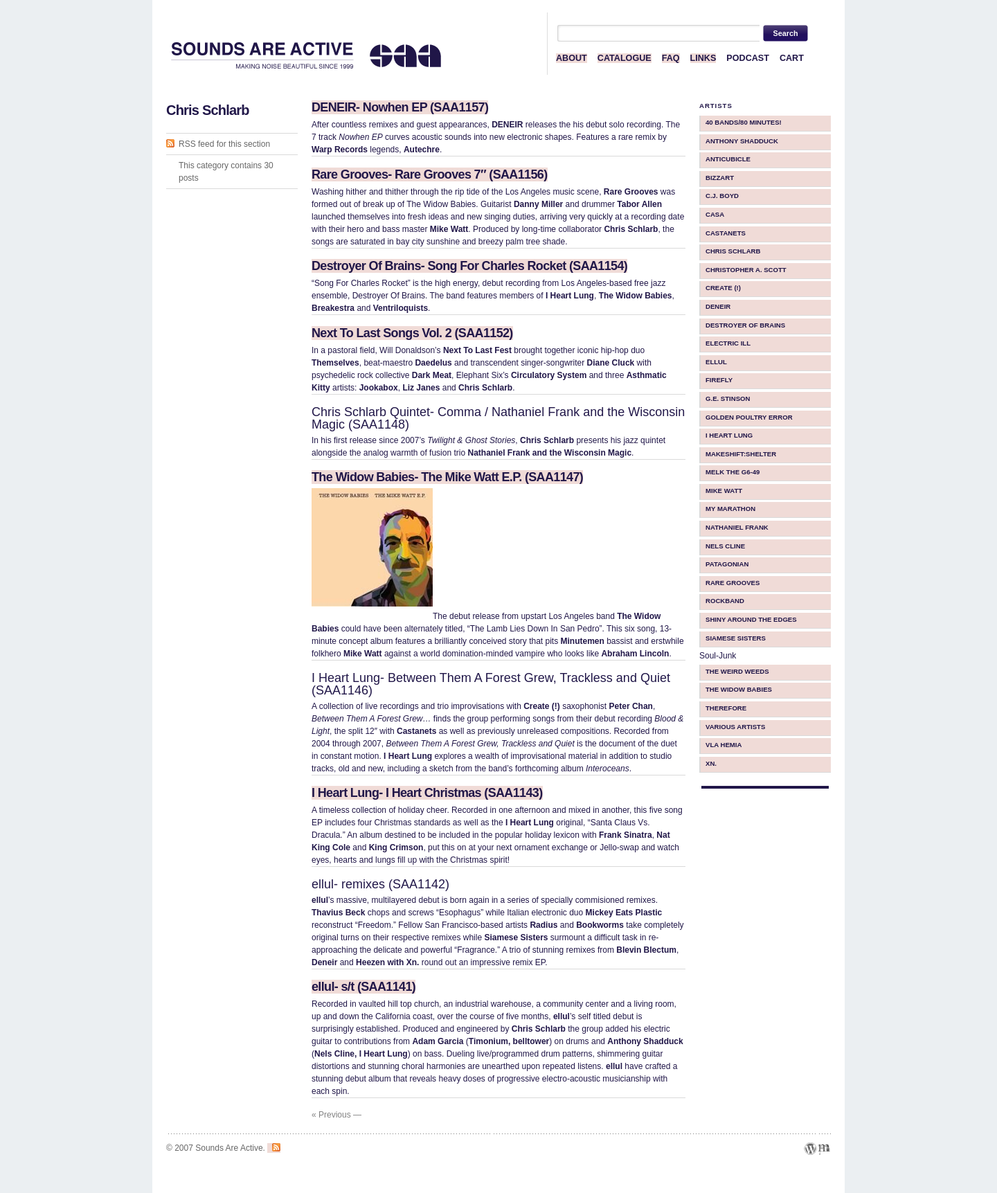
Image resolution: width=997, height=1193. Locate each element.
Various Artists (735, 726)
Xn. (711, 763)
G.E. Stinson (728, 398)
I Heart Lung (729, 435)
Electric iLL (728, 343)
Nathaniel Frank (737, 527)
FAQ (671, 58)
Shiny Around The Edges (751, 619)
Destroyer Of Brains (745, 325)
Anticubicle (728, 159)
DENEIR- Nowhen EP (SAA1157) (400, 107)
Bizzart (720, 177)
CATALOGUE (625, 58)
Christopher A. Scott (746, 269)
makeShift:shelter (741, 454)
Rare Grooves (733, 582)
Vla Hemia (724, 744)
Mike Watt (724, 490)
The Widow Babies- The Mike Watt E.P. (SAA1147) (447, 477)
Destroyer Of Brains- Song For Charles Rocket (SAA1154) (469, 266)
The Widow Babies (739, 689)
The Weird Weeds (737, 671)
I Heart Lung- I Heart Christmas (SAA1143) (427, 793)
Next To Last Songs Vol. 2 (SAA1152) (412, 333)
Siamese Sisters (736, 638)
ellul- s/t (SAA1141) (363, 987)
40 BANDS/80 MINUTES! (744, 122)
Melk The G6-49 (733, 472)
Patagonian (727, 564)
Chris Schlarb (733, 251)
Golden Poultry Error (749, 417)
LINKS (703, 58)
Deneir (718, 306)
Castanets (726, 233)
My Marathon (730, 508)
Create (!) (723, 287)
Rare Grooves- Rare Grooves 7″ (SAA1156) (430, 174)
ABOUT (571, 58)
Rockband (725, 600)
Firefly (719, 380)
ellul (716, 362)
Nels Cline (725, 546)
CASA (715, 214)
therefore (726, 708)
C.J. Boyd (722, 195)
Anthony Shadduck (742, 141)
